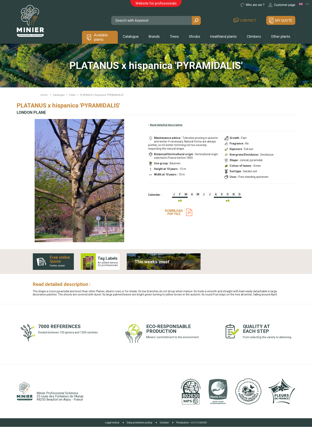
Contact (248, 20)
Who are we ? (252, 5)
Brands (154, 36)
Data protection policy (139, 422)
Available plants (101, 37)
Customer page (281, 5)
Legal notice (112, 422)
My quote (283, 20)
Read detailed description (166, 124)
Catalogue (131, 36)
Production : (183, 422)
